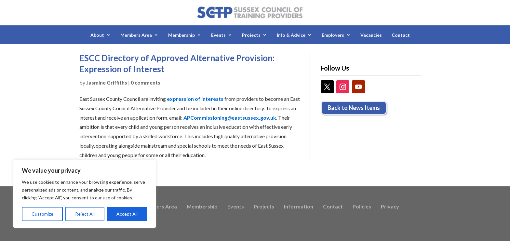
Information (298, 206)
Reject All (85, 214)
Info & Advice (291, 35)
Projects (251, 35)
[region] (84, 194)
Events (218, 35)
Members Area (136, 35)
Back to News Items (354, 107)
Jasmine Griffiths (106, 82)
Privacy (390, 206)
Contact (401, 35)
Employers (333, 35)
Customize (42, 214)
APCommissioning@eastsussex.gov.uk (229, 117)
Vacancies (371, 35)
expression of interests (195, 99)
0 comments (145, 82)
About (97, 35)
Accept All (127, 214)
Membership (181, 35)
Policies (362, 206)
